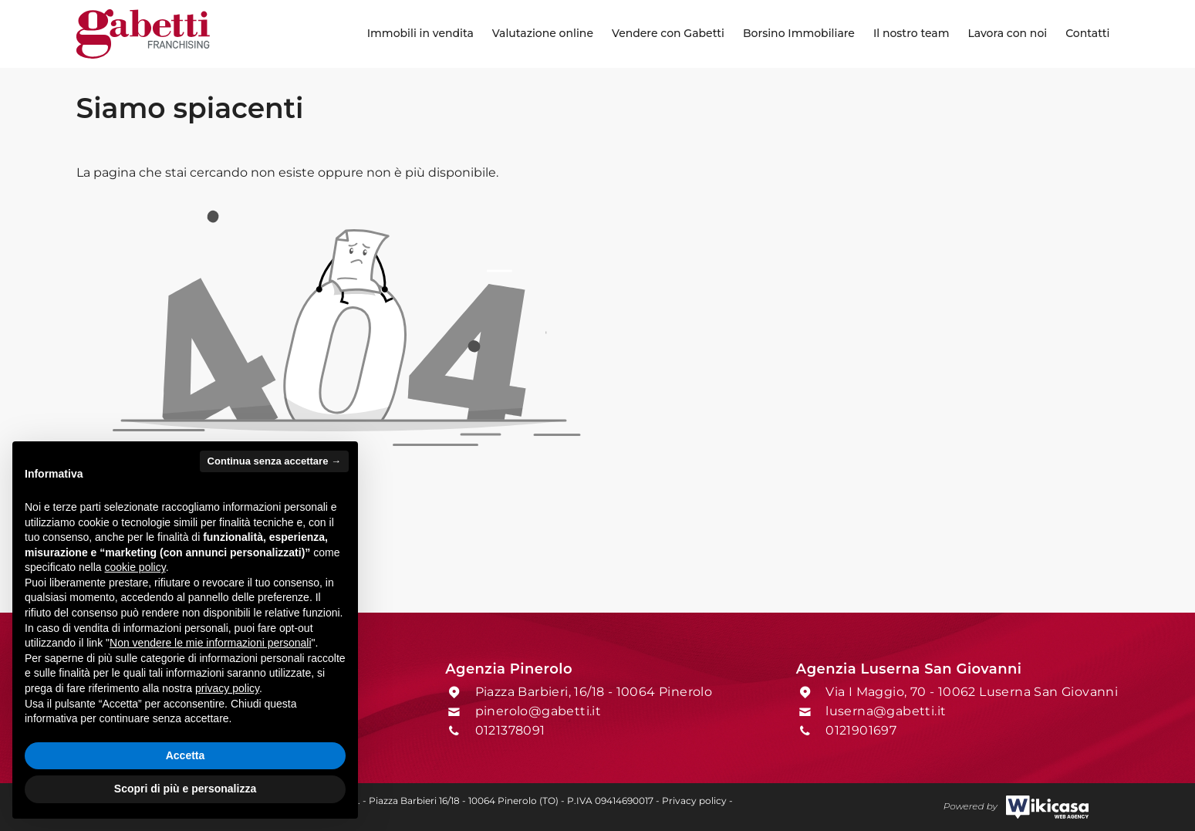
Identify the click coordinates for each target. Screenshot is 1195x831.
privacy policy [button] (227, 688)
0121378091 (510, 730)
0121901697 (860, 730)
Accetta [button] (185, 755)
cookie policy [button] (135, 567)
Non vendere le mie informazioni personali (210, 643)
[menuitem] (420, 34)
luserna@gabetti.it (885, 711)
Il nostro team (911, 33)
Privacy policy (694, 800)
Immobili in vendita (420, 33)
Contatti (1087, 33)
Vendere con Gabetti (668, 33)
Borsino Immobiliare (799, 33)
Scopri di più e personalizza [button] (185, 788)
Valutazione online (542, 33)
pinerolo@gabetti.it (538, 711)
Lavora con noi (1007, 33)
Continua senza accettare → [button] (274, 461)
